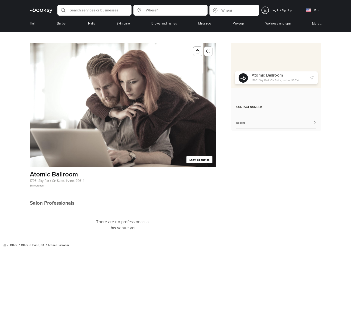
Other (14, 245)
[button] (94, 10)
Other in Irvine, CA (33, 245)
